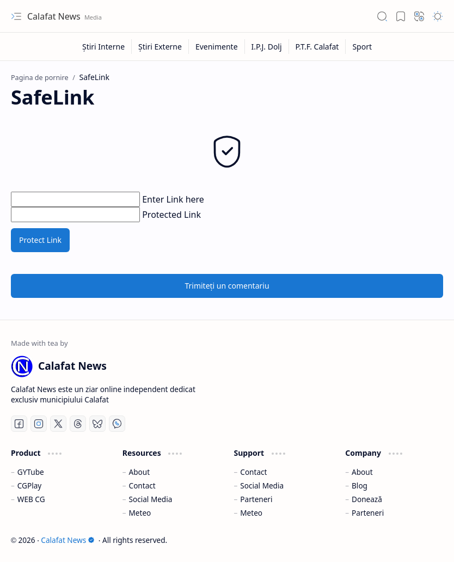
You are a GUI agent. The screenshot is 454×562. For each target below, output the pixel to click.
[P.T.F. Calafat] (317, 46)
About (139, 472)
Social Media (151, 499)
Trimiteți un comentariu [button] (227, 285)
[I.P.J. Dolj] (267, 46)
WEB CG (31, 499)
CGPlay (29, 485)
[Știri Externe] (160, 46)
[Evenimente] (217, 46)
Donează (367, 499)
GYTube (30, 472)
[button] (16, 16)
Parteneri (256, 499)
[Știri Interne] (104, 46)
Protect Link (40, 240)
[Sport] (362, 46)
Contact (142, 485)
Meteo (140, 513)
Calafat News (55, 16)
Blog (359, 485)
